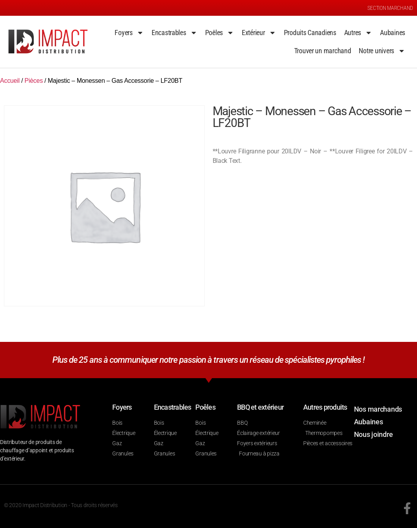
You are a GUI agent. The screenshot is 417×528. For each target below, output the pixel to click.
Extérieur (259, 32)
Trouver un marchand (322, 51)
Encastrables (174, 32)
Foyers (129, 32)
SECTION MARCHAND (390, 8)
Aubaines (392, 32)
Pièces (33, 80)
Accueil (10, 80)
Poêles (219, 32)
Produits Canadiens (310, 32)
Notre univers (382, 50)
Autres (358, 32)
